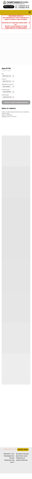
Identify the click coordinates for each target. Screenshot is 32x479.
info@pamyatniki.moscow (9, 449)
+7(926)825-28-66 (23, 7)
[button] (8, 6)
